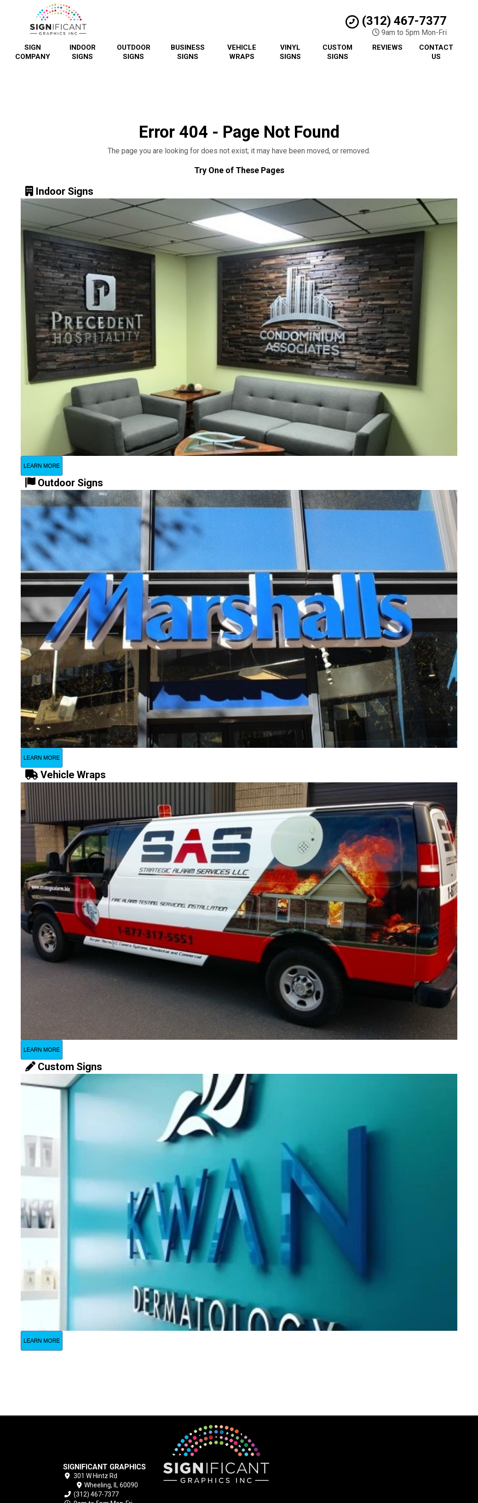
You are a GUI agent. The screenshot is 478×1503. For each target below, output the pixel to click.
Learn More (41, 466)
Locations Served (300, 1479)
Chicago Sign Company (300, 1437)
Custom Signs (337, 52)
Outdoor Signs (133, 52)
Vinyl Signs (290, 52)
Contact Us (436, 52)
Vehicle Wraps (241, 52)
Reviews (387, 47)
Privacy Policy (286, 1447)
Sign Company (32, 52)
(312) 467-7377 (396, 21)
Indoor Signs (82, 52)
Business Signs (188, 52)
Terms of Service (292, 1458)
